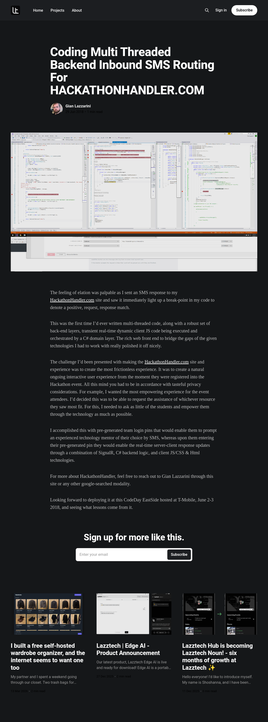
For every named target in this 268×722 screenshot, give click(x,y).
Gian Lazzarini (78, 106)
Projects (57, 10)
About (77, 10)
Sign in (221, 10)
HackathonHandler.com (72, 300)
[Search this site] (207, 10)
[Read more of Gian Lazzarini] (56, 108)
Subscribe (244, 10)
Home (38, 10)
